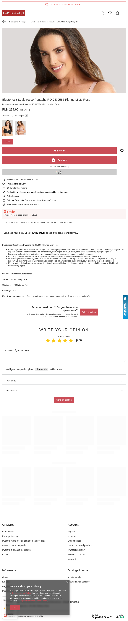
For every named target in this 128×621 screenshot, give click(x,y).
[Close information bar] (122, 4)
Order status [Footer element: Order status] (8, 531)
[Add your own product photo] (55, 369)
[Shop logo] (13, 13)
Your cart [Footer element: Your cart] (72, 536)
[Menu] (124, 13)
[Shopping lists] (110, 13)
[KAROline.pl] (38, 233)
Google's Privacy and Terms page (32, 601)
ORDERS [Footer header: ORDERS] (8, 524)
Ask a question (89, 312)
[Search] (102, 13)
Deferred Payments (15, 200)
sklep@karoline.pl (71, 602)
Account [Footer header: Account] (73, 524)
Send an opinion (64, 400)
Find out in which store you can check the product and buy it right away (37, 192)
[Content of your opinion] (64, 354)
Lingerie (24, 22)
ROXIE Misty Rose (19, 279)
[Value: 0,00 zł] (117, 13)
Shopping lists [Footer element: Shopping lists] (74, 541)
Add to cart (59, 150)
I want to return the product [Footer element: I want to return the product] (15, 545)
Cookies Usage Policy (21, 593)
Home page (13, 22)
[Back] (4, 21)
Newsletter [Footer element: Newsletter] (73, 559)
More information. (66, 222)
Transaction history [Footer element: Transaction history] (77, 550)
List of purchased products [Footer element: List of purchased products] (80, 545)
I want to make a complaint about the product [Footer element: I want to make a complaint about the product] (23, 541)
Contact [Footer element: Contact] (6, 554)
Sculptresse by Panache (21, 274)
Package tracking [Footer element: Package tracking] (10, 536)
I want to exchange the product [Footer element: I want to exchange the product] (16, 550)
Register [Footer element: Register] (72, 531)
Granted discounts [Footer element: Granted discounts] (76, 554)
